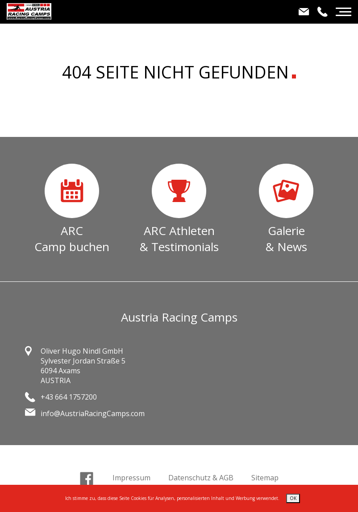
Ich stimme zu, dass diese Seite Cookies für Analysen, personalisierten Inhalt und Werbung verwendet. (172, 498)
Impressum (131, 478)
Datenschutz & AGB (200, 478)
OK (293, 498)
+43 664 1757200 (69, 397)
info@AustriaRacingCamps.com (93, 413)
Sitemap (265, 478)
